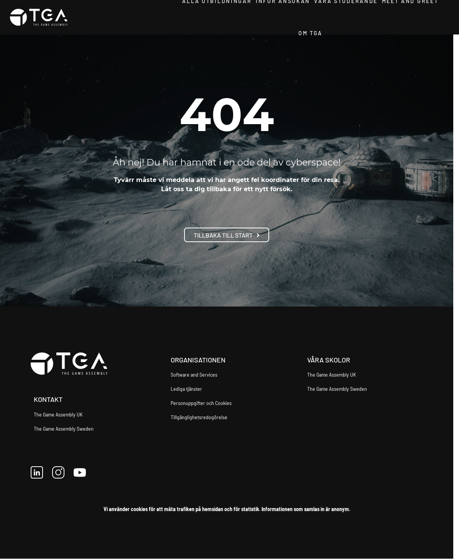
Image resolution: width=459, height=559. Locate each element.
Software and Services (194, 374)
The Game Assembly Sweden (64, 428)
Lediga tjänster (186, 388)
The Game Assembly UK (58, 414)
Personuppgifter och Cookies (201, 403)
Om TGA (310, 34)
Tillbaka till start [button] (227, 235)
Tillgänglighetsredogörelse (199, 417)
